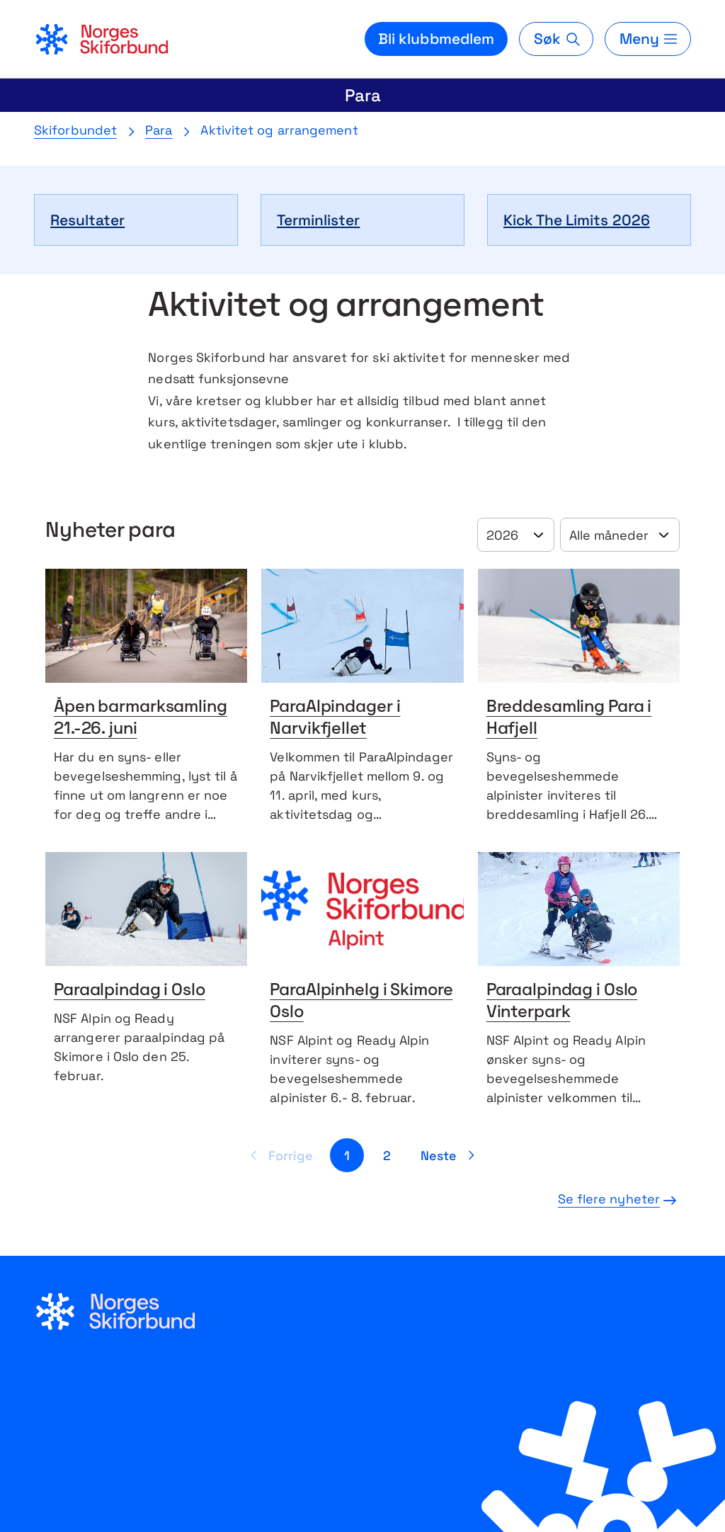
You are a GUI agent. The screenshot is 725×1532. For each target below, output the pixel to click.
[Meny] (648, 39)
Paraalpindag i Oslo (129, 991)
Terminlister (318, 219)
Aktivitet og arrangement (279, 130)
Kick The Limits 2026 (576, 219)
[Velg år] (515, 535)
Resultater (87, 219)
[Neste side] (450, 1155)
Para (363, 95)
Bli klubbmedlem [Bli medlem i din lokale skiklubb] (436, 38)
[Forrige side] (279, 1155)
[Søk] (556, 39)
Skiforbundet (75, 130)
